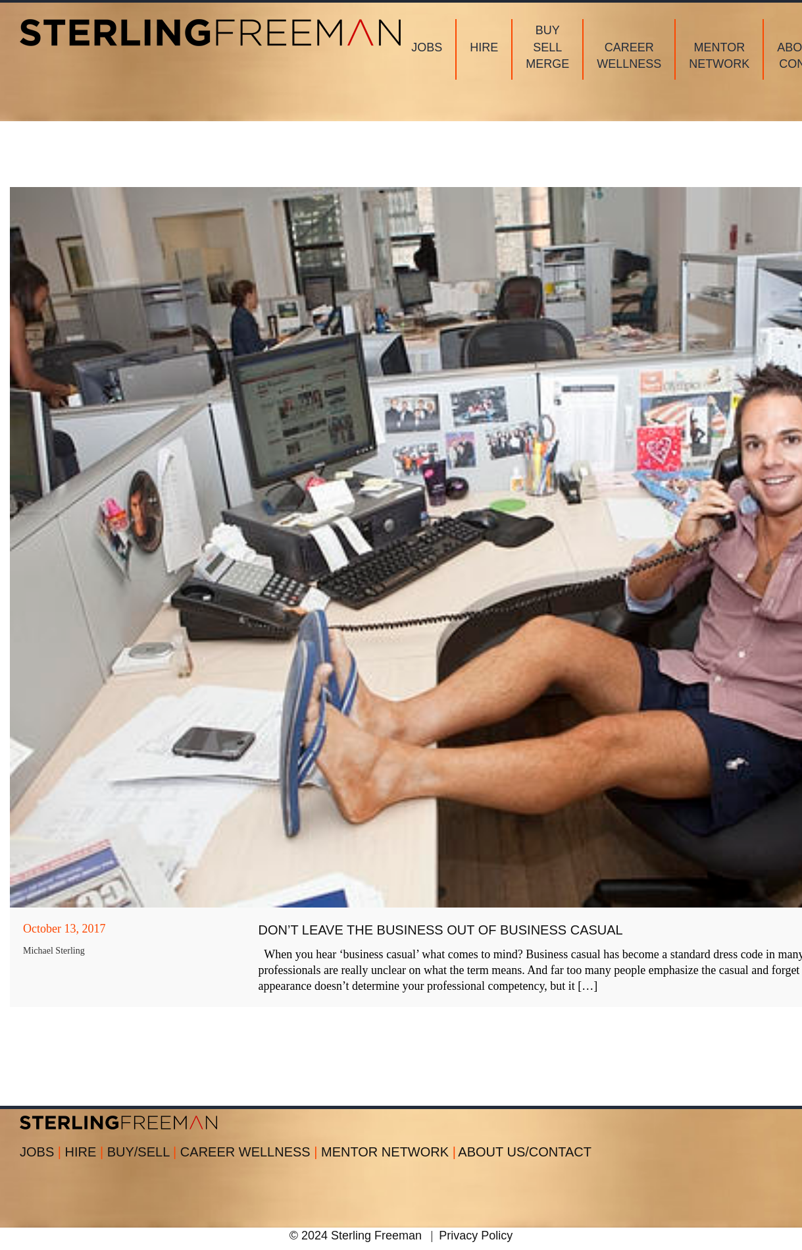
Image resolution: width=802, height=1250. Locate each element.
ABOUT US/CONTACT (524, 1152)
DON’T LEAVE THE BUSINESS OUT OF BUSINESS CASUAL (441, 930)
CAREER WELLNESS (250, 1152)
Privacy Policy (476, 1235)
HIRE (86, 1152)
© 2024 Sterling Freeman (355, 1235)
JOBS (42, 1152)
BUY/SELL (143, 1152)
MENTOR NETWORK (388, 1152)
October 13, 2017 (64, 928)
